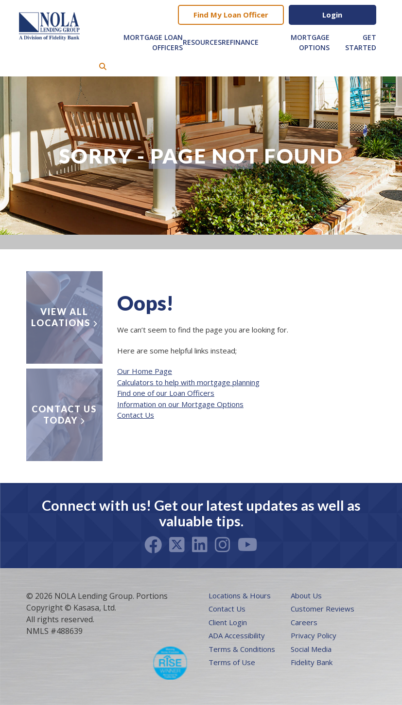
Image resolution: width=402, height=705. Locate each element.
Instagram (222, 545)
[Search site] (102, 66)
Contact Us (135, 415)
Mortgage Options (310, 42)
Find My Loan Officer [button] (230, 14)
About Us (306, 595)
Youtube (248, 545)
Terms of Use (232, 662)
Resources (202, 42)
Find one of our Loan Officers (165, 393)
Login (332, 14)
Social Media (311, 649)
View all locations (60, 317)
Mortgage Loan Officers (153, 42)
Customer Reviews (322, 608)
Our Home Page (144, 371)
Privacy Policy (313, 635)
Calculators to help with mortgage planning (188, 382)
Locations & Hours (240, 595)
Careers (304, 622)
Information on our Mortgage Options (180, 404)
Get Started (360, 42)
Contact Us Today (64, 415)
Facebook (153, 545)
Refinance (240, 42)
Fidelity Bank (311, 662)
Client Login (228, 622)
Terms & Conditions (242, 649)
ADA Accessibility (237, 635)
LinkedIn (200, 545)
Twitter (177, 545)
